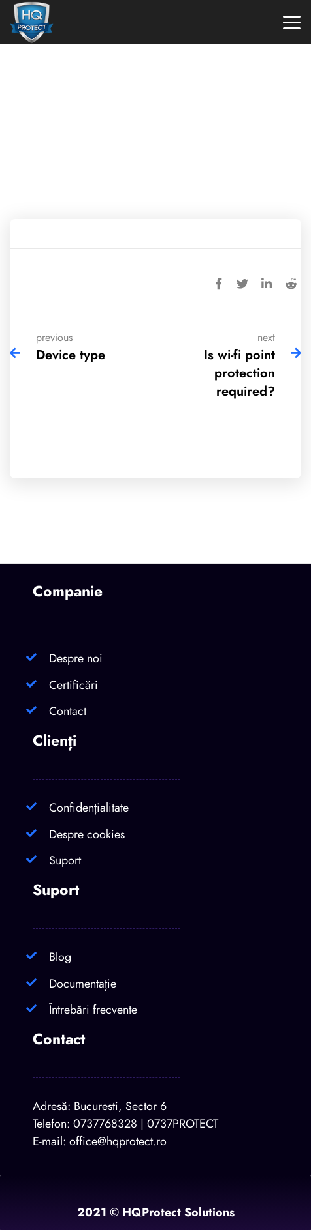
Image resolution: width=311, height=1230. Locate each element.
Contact (67, 711)
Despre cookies (87, 834)
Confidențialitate (89, 807)
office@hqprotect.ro (118, 1141)
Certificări (73, 685)
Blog (60, 956)
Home (110, 155)
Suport (65, 860)
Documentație (82, 983)
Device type (70, 354)
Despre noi (76, 658)
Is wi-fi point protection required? (239, 372)
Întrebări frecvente (93, 1009)
